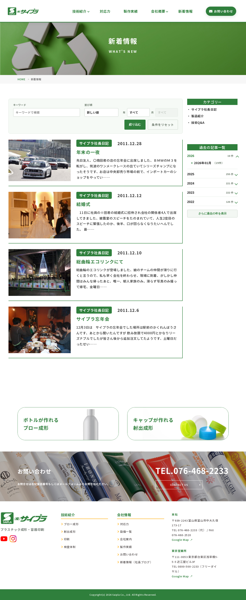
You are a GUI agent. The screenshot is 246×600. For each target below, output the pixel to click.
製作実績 (131, 11)
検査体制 (70, 547)
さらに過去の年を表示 (212, 213)
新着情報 (185, 11)
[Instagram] (13, 538)
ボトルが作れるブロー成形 (41, 423)
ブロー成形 (71, 524)
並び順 (88, 106)
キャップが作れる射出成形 (153, 423)
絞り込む (135, 124)
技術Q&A (198, 122)
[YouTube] (4, 538)
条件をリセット (163, 124)
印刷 (67, 539)
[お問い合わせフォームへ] (221, 11)
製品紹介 (197, 116)
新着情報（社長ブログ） (136, 562)
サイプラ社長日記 (204, 109)
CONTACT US (179, 485)
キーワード (19, 105)
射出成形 (70, 531)
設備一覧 (126, 531)
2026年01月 (209, 163)
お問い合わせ (129, 554)
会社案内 (126, 539)
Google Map (180, 540)
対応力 (105, 11)
